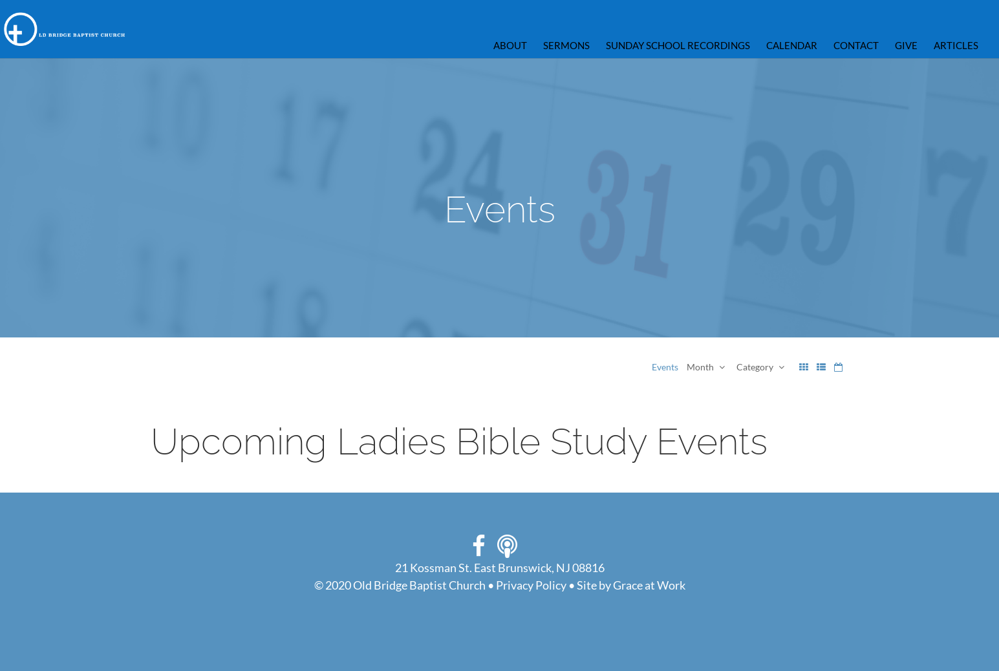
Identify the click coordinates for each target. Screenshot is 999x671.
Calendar (791, 46)
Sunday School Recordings (678, 46)
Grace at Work (649, 585)
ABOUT (510, 46)
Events (665, 366)
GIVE (906, 46)
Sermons (566, 46)
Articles (956, 46)
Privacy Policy (531, 585)
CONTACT (856, 46)
